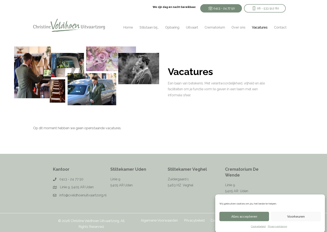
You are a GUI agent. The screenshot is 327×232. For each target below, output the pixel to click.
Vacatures (260, 27)
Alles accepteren (244, 219)
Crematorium (215, 27)
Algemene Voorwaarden (159, 220)
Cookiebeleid (258, 228)
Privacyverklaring (277, 228)
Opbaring (172, 27)
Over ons (238, 27)
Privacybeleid (194, 220)
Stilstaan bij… (149, 27)
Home (128, 27)
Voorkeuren (296, 219)
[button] (221, 8)
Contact (280, 27)
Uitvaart (192, 27)
